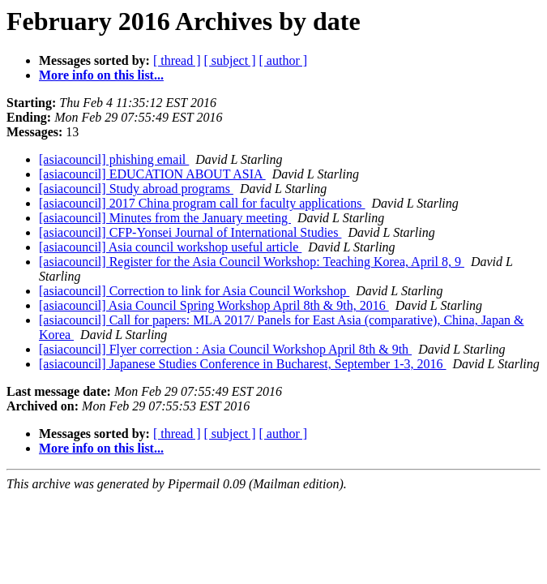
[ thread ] (177, 60)
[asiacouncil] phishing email (114, 159)
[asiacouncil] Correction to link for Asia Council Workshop (194, 291)
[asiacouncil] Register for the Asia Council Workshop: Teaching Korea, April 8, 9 (251, 261)
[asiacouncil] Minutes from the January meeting (165, 218)
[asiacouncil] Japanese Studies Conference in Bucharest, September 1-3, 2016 (243, 364)
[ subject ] (230, 60)
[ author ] (283, 60)
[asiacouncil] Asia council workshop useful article (170, 247)
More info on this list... (101, 75)
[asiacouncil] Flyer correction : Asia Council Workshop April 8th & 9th (225, 349)
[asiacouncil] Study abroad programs (136, 188)
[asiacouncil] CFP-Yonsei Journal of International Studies (190, 232)
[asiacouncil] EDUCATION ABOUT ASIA (152, 174)
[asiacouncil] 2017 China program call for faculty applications (202, 203)
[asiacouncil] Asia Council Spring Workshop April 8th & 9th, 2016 (214, 305)
